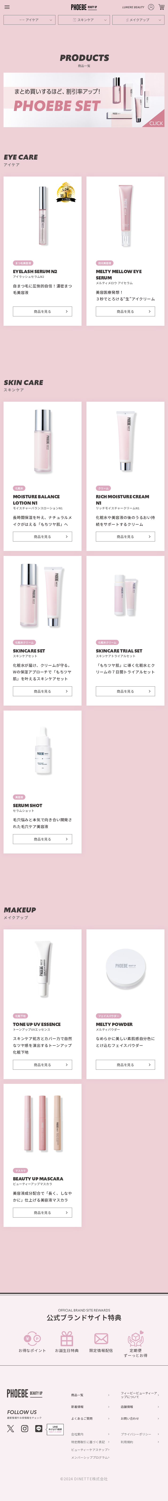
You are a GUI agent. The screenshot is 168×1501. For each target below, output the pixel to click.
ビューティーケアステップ (89, 1449)
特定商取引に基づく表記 (88, 1442)
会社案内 (77, 1434)
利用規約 (127, 1442)
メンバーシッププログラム (89, 1457)
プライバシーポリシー (136, 1434)
